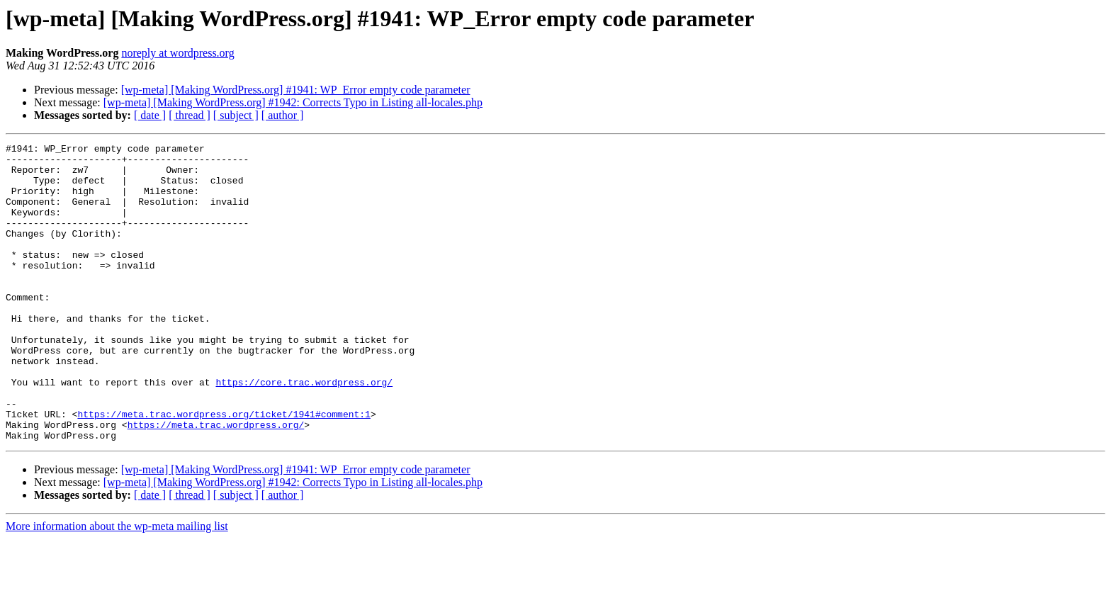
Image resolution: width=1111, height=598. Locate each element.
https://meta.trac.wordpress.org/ (216, 481)
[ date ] (150, 115)
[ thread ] (189, 115)
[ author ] (282, 115)
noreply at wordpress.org (177, 53)
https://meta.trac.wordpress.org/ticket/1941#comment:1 (223, 469)
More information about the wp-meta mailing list (117, 586)
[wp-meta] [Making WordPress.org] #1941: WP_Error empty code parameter (295, 90)
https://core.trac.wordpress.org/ (304, 430)
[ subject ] (236, 115)
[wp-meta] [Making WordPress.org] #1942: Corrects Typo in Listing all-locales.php (293, 102)
